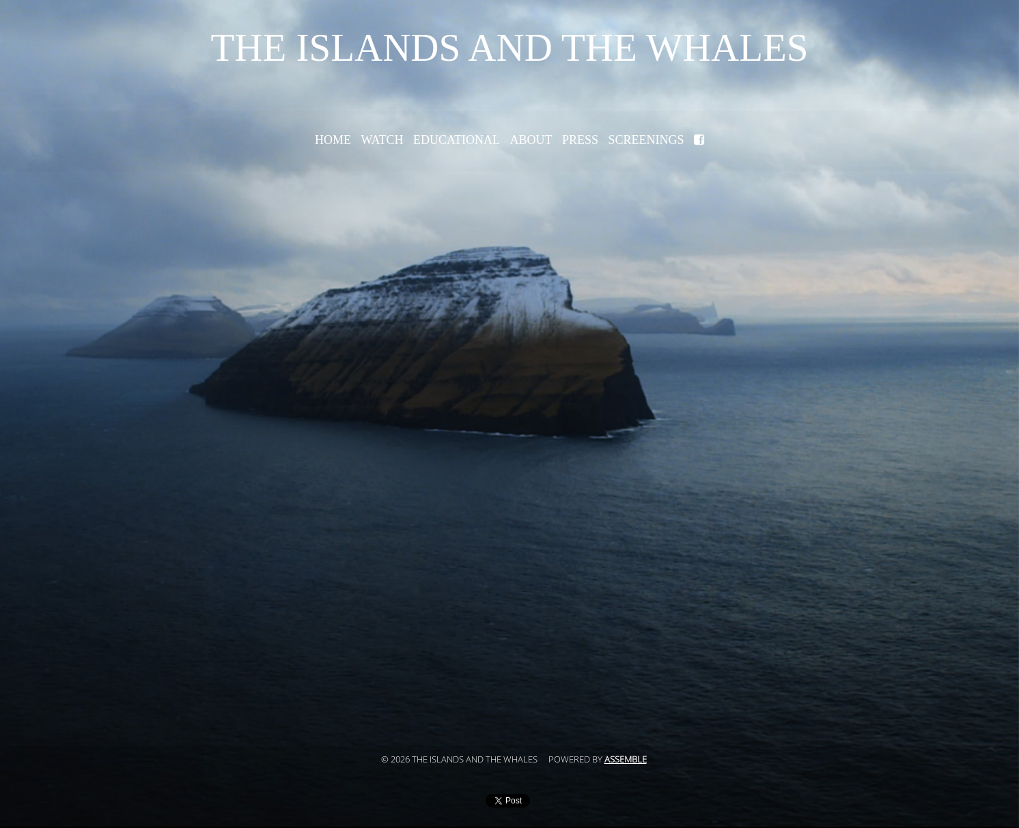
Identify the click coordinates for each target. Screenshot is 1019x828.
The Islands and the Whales (509, 47)
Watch (382, 140)
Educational (456, 140)
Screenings (646, 140)
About (530, 140)
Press (580, 140)
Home (333, 140)
